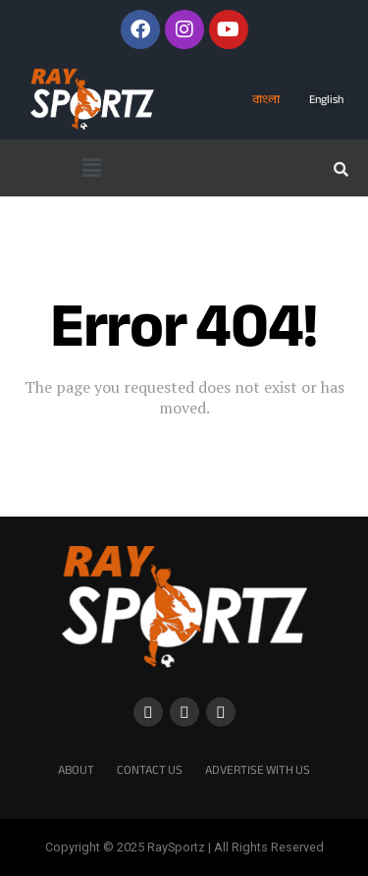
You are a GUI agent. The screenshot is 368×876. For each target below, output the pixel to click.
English (326, 99)
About (76, 770)
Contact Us (150, 770)
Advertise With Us (257, 770)
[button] (92, 168)
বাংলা (266, 99)
